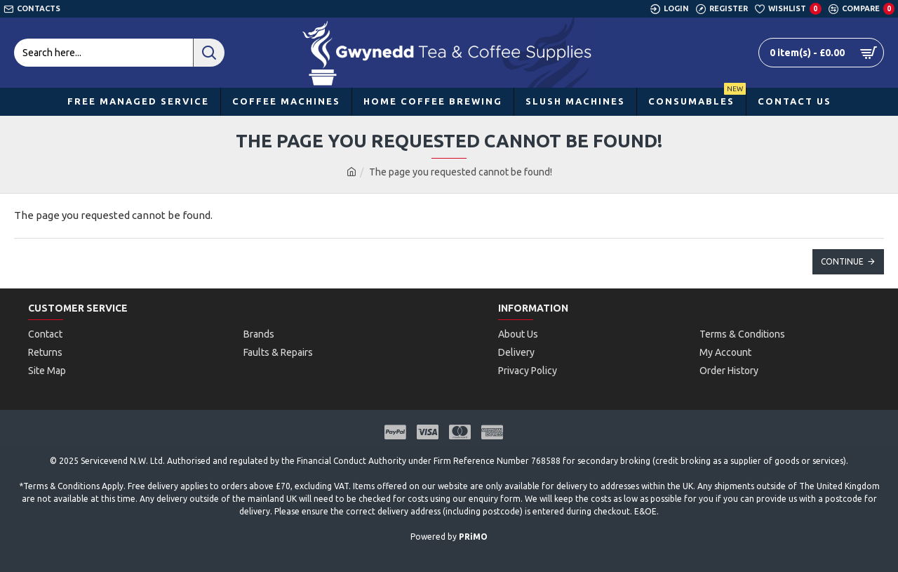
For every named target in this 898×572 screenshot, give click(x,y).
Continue (842, 261)
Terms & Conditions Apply (73, 486)
